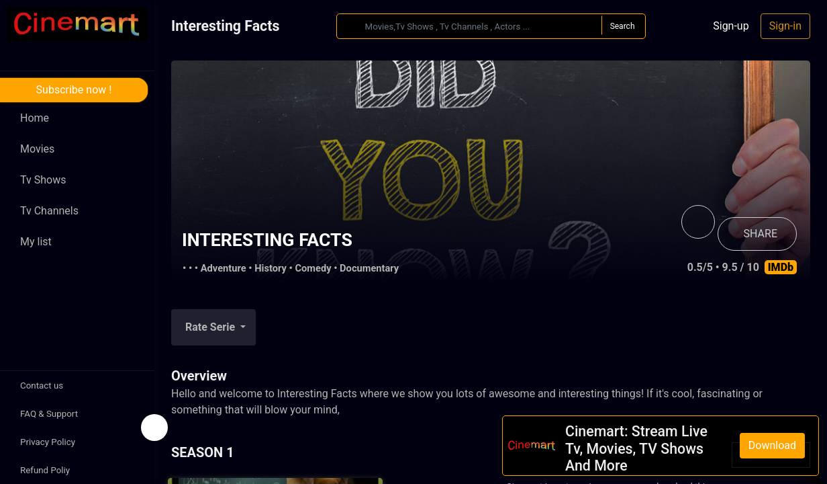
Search (622, 26)
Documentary (369, 268)
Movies (37, 149)
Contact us (41, 385)
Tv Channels (49, 210)
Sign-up (730, 25)
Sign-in (785, 25)
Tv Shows (43, 179)
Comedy (313, 268)
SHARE (760, 233)
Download (772, 445)
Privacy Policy (47, 442)
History (270, 268)
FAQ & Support (49, 414)
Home (34, 118)
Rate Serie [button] (211, 327)
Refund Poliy (45, 470)
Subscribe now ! (74, 89)
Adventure (223, 268)
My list (36, 241)
